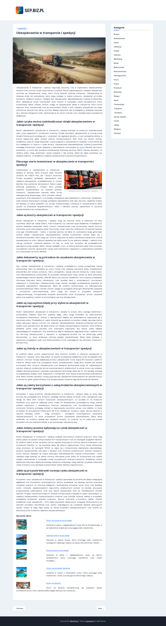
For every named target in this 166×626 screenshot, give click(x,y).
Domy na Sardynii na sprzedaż (59, 520)
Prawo (116, 84)
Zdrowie (117, 133)
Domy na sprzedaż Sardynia (58, 568)
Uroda (116, 121)
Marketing (118, 59)
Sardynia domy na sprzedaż (58, 535)
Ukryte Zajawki (120, 117)
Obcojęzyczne (120, 75)
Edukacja (117, 47)
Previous (19, 608)
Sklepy (117, 96)
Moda (116, 63)
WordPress (74, 621)
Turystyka (118, 113)
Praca (116, 80)
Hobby (116, 51)
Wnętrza (117, 129)
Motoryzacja (119, 67)
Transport (22, 29)
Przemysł (117, 88)
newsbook (90, 621)
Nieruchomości (120, 71)
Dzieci (116, 42)
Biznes (116, 34)
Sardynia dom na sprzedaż (57, 550)
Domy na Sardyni (53, 583)
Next (101, 608)
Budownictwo (119, 38)
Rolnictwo (118, 92)
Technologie (119, 104)
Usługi (116, 125)
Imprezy (117, 55)
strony (82, 147)
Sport (116, 100)
